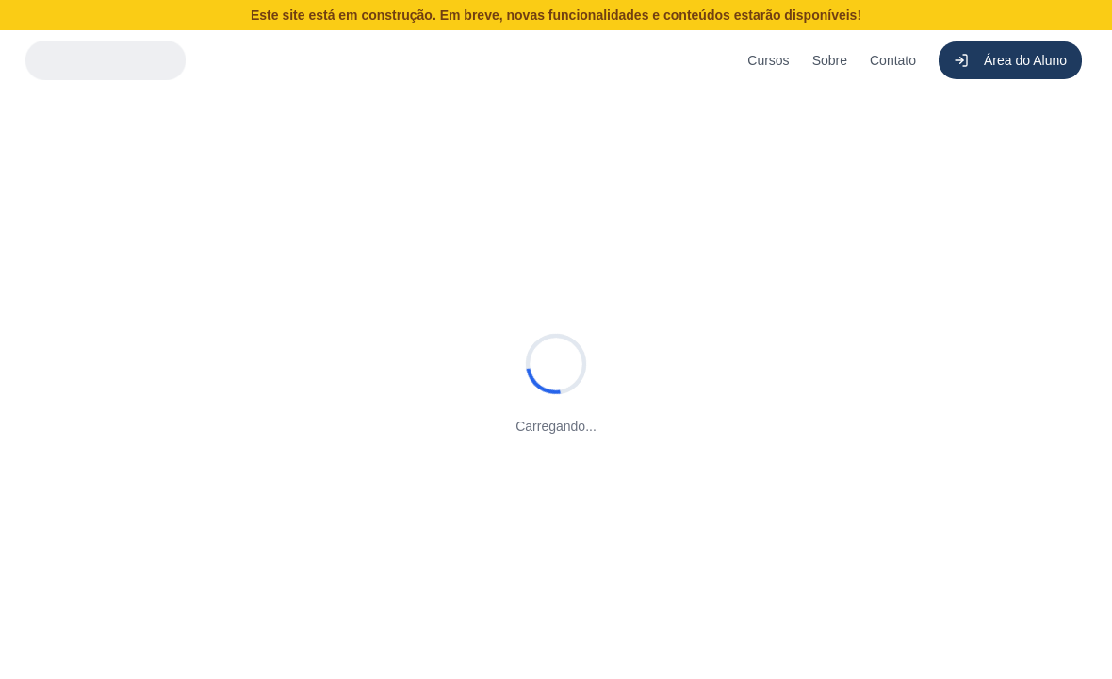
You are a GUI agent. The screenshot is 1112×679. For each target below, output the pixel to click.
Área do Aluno (1010, 60)
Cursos (768, 60)
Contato (893, 60)
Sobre (829, 60)
